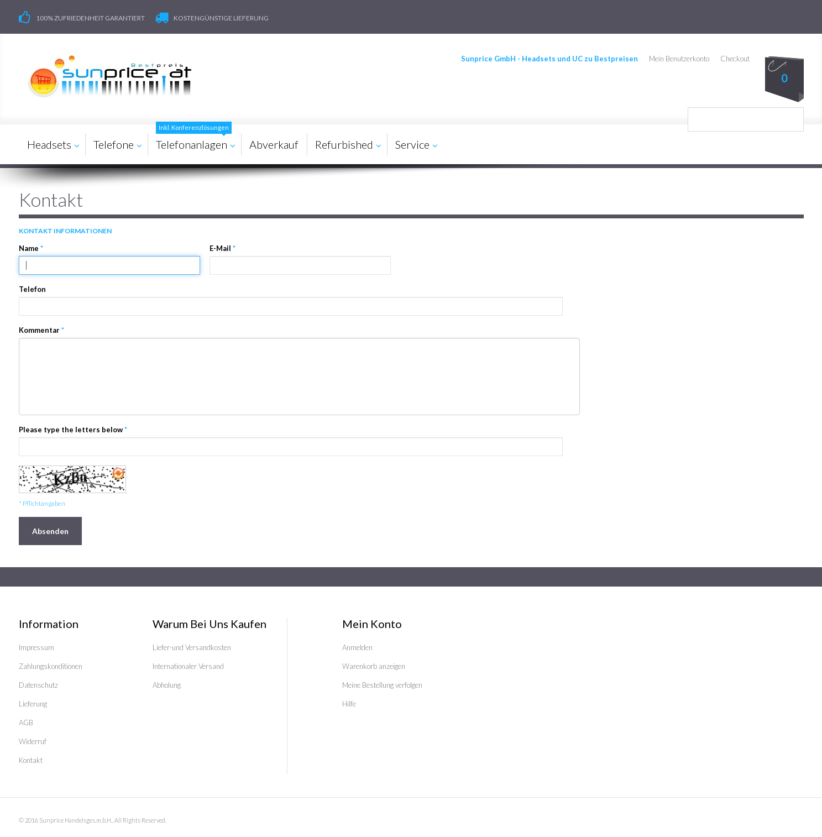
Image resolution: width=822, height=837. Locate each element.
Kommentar (39, 330)
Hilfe (349, 703)
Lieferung (33, 703)
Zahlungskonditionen (50, 666)
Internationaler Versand (188, 666)
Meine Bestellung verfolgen (382, 685)
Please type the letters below (71, 430)
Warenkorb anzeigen (373, 666)
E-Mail (220, 248)
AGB (26, 722)
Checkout (735, 58)
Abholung (167, 685)
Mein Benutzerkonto (679, 58)
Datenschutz (38, 685)
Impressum (36, 647)
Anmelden (357, 647)
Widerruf (32, 741)
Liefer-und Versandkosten (192, 647)
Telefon (32, 289)
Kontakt (31, 760)
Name (29, 248)
